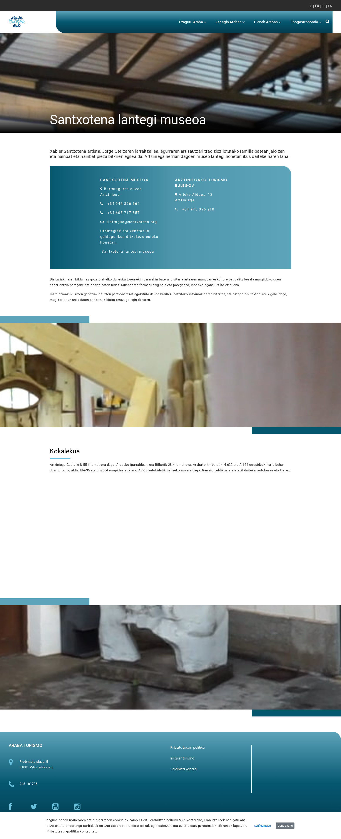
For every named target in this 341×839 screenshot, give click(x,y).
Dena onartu (285, 825)
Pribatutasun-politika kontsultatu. (73, 831)
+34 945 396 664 (123, 204)
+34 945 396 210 (198, 209)
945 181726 (28, 787)
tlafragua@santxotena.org (132, 222)
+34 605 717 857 (123, 213)
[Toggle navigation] (325, 9)
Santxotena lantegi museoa (133, 253)
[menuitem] (192, 22)
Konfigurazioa (262, 825)
